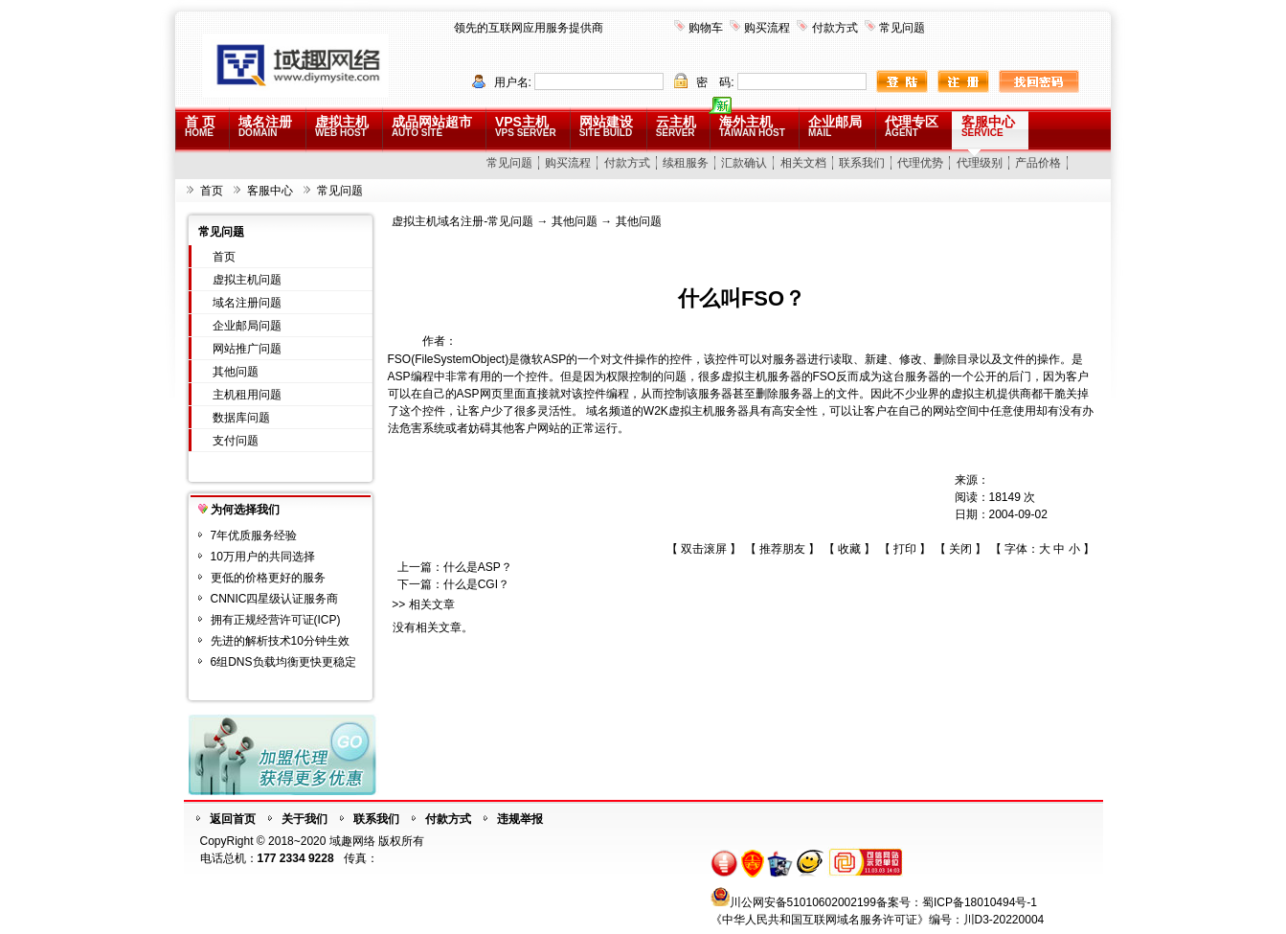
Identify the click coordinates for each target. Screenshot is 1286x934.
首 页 (200, 126)
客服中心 (988, 126)
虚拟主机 (342, 126)
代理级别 (980, 163)
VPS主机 (525, 126)
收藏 (849, 549)
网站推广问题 (247, 348)
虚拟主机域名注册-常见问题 (462, 221)
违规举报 (520, 819)
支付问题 (236, 440)
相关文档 (803, 163)
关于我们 (304, 819)
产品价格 (1038, 163)
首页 (211, 190)
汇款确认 (744, 163)
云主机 (676, 126)
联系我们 (862, 163)
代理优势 (920, 163)
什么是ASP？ (477, 567)
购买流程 (767, 27)
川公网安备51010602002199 (803, 902)
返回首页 (233, 819)
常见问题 (902, 27)
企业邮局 (835, 126)
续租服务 (686, 163)
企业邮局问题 (247, 325)
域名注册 (265, 126)
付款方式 (835, 27)
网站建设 (606, 126)
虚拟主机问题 (247, 279)
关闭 (960, 549)
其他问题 (236, 371)
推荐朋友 (782, 549)
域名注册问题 (247, 302)
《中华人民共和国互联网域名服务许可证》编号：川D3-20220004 (878, 919)
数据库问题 (241, 417)
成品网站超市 (432, 126)
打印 (904, 549)
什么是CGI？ (476, 584)
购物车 (705, 27)
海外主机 (752, 126)
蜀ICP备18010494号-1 (979, 902)
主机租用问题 (247, 394)
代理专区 (911, 126)
